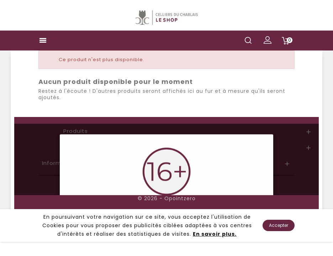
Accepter (278, 225)
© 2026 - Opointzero (167, 198)
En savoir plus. (215, 234)
